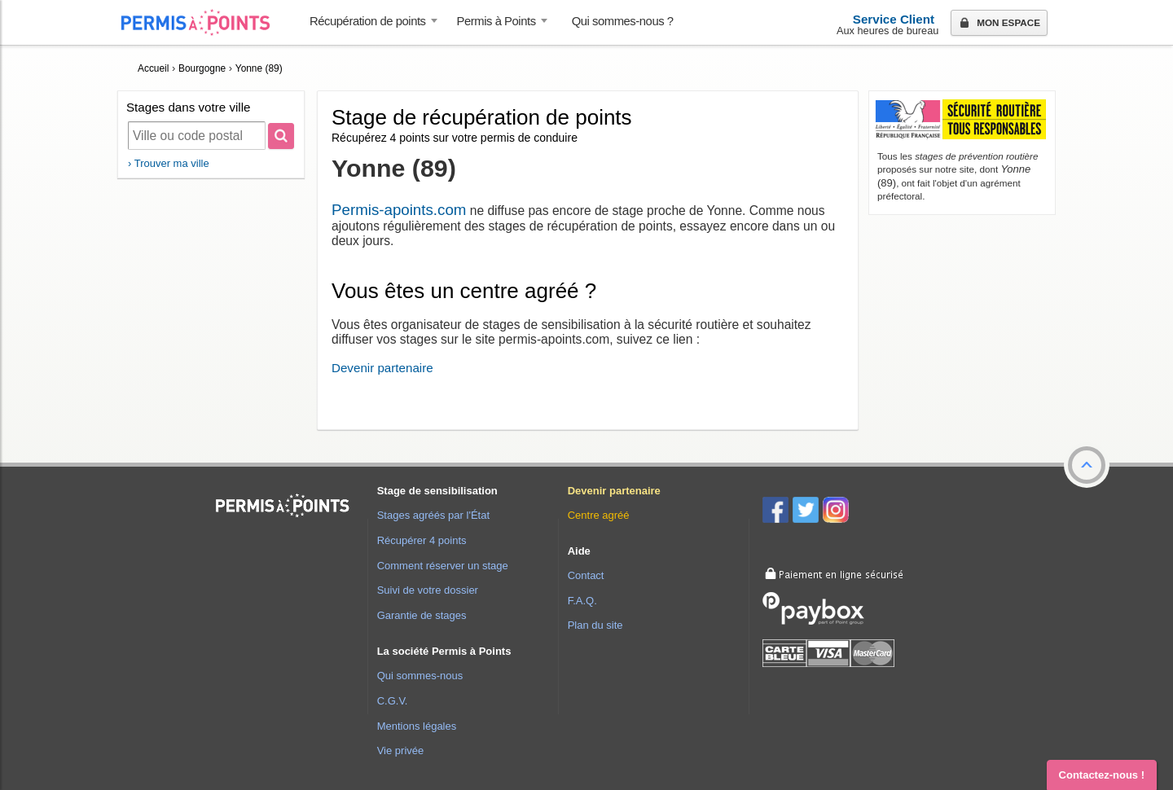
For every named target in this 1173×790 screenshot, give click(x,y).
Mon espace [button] (998, 23)
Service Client (893, 19)
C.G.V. (392, 701)
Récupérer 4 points (422, 540)
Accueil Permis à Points (203, 22)
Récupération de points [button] (368, 21)
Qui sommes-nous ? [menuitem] (623, 21)
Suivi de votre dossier (427, 590)
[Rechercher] (281, 136)
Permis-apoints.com (399, 209)
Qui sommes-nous (420, 675)
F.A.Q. (582, 601)
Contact (586, 575)
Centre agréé (599, 515)
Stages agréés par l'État (433, 515)
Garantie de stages (422, 615)
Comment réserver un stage (442, 566)
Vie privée (400, 750)
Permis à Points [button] (496, 21)
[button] (1086, 465)
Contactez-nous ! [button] (1101, 775)
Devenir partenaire (382, 368)
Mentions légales (417, 726)
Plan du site (595, 625)
